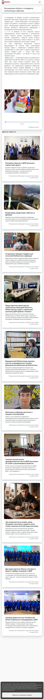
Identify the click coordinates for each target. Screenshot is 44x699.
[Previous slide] (8, 101)
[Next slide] (36, 101)
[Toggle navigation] (39, 2)
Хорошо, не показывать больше (22, 695)
